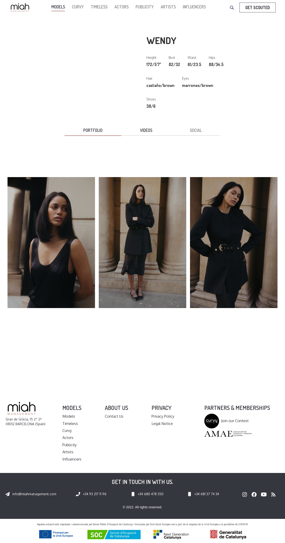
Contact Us (114, 416)
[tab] (93, 130)
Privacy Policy (163, 416)
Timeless (99, 6)
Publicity (145, 6)
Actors (121, 6)
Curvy (78, 6)
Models (68, 416)
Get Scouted (257, 7)
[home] (21, 7)
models (58, 6)
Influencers (194, 6)
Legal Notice (162, 423)
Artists (168, 6)
